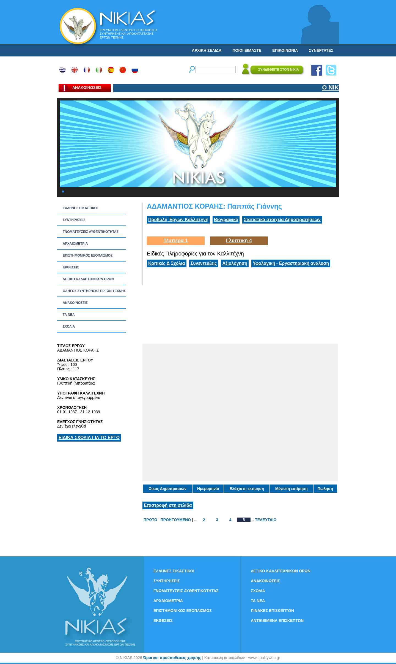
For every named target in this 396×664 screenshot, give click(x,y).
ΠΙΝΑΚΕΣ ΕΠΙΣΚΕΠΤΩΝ (272, 610)
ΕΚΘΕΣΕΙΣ (71, 267)
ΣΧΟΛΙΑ (69, 326)
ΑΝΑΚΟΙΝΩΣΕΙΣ (75, 303)
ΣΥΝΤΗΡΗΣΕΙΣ (74, 220)
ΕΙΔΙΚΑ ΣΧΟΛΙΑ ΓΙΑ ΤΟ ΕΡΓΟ (89, 437)
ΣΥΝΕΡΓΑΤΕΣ (321, 50)
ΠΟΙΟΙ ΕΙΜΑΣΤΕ (246, 50)
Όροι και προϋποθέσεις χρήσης (172, 657)
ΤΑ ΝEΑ (69, 315)
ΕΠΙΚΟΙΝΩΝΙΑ (285, 50)
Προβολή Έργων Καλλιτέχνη (178, 219)
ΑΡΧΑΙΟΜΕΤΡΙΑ (75, 244)
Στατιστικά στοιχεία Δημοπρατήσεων (282, 219)
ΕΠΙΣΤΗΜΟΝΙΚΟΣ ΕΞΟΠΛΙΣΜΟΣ (87, 255)
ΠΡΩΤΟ (150, 520)
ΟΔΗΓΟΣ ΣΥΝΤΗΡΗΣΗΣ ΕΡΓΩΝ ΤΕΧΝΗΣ (94, 291)
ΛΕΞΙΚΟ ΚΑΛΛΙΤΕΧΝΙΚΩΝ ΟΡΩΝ (88, 279)
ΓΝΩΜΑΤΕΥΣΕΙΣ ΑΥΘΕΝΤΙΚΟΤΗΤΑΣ (91, 232)
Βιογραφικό (226, 219)
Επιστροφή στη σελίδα (168, 505)
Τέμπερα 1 (176, 240)
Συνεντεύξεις (204, 263)
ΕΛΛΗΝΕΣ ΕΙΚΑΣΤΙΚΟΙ (80, 208)
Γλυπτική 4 (239, 240)
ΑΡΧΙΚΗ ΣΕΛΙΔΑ (207, 50)
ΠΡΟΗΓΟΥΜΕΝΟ (176, 520)
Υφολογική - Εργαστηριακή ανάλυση (291, 263)
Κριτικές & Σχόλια (166, 263)
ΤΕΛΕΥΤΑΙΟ (265, 520)
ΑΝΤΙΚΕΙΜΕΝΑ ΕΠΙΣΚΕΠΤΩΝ (277, 620)
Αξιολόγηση (234, 263)
